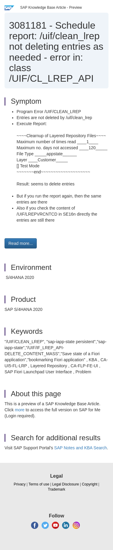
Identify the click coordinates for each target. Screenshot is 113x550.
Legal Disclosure (65, 484)
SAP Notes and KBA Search (80, 447)
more (19, 409)
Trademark (56, 489)
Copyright (89, 484)
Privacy (20, 484)
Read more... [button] (20, 243)
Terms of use (39, 484)
